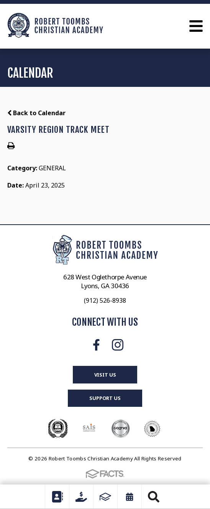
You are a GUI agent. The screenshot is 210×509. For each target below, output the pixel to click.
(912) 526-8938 (105, 300)
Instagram (117, 345)
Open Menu (196, 26)
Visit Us (105, 374)
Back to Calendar (36, 113)
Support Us (105, 398)
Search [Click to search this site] (153, 497)
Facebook (96, 345)
